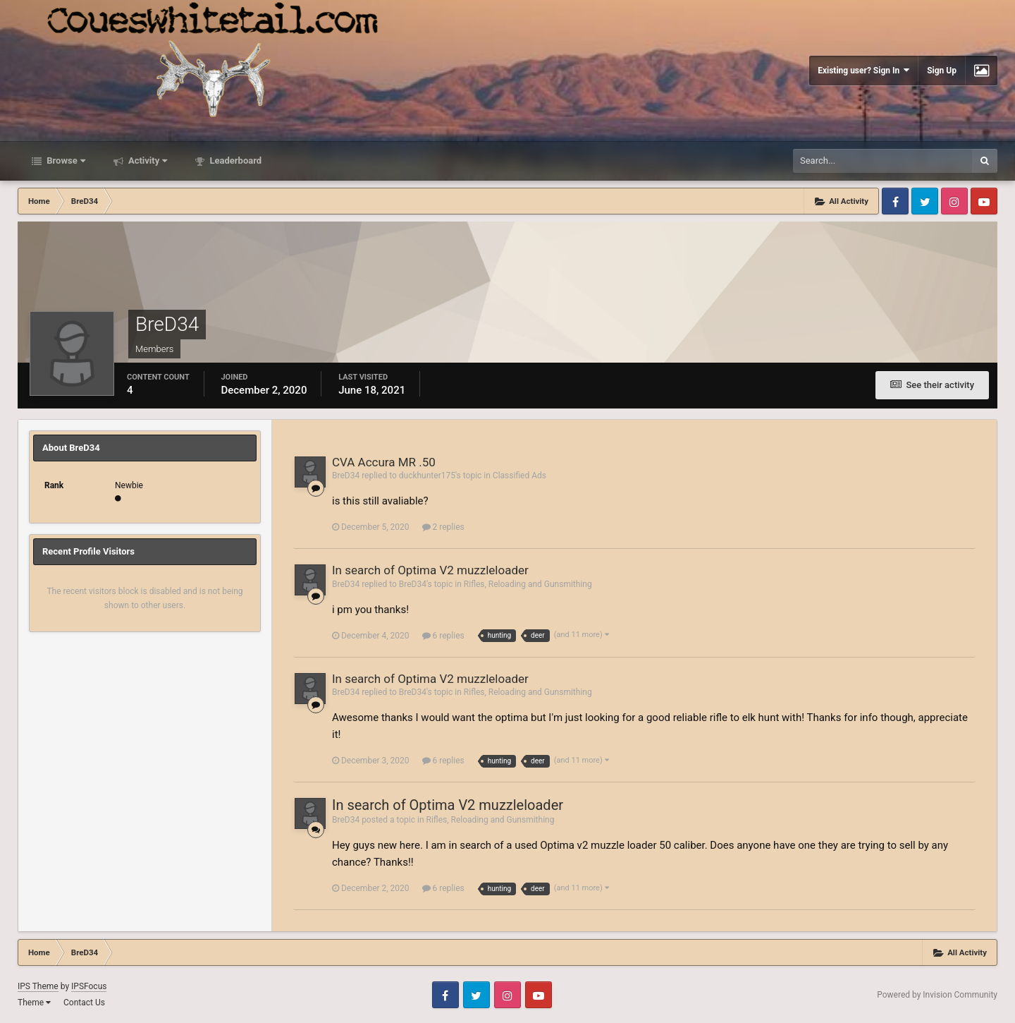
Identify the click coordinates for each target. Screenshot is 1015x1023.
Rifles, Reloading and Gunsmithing (528, 584)
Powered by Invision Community (937, 995)
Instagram (954, 201)
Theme (34, 1002)
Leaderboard (234, 160)
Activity (147, 160)
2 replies (443, 527)
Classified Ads (519, 475)
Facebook (895, 201)
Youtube (984, 201)
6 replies (443, 636)
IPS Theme (38, 986)
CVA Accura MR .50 (384, 462)
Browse (64, 160)
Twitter (924, 201)
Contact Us (84, 1002)
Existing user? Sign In (863, 70)
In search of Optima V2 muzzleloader (430, 570)
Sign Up (941, 70)
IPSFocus (88, 986)
